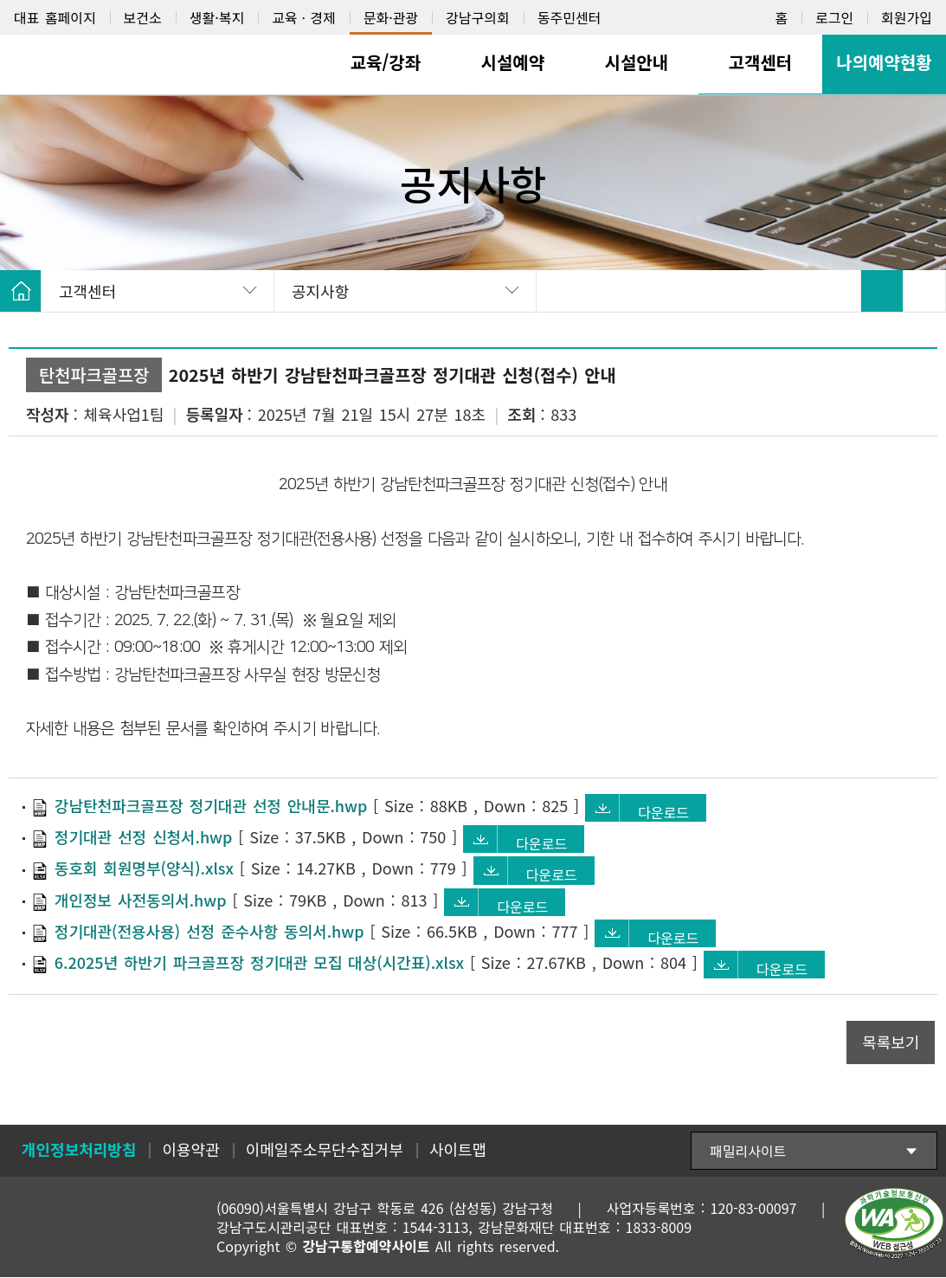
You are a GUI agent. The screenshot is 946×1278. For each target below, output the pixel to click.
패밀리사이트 (748, 1151)
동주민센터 (569, 17)
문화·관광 (391, 17)
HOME (21, 291)
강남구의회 (478, 17)
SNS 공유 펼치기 (924, 291)
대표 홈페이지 (55, 17)
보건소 (143, 17)
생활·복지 (217, 17)
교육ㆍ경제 (304, 17)
